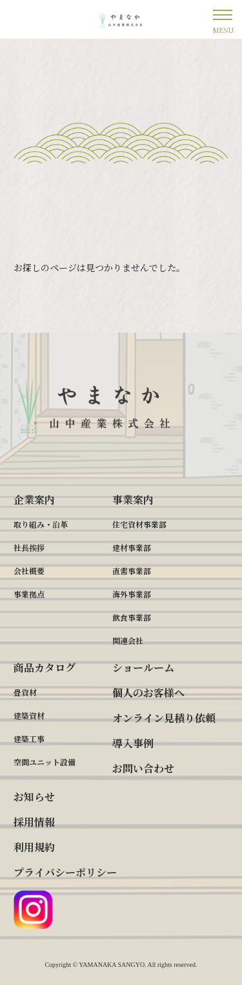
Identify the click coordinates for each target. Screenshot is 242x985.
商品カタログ (45, 667)
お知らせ (34, 796)
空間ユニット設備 (45, 761)
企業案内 (34, 499)
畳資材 (25, 692)
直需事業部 (131, 570)
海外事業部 (131, 593)
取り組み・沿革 (41, 524)
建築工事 (29, 738)
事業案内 (133, 499)
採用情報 (34, 821)
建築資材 (29, 715)
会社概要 (29, 570)
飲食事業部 (131, 617)
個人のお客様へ (148, 692)
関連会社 (127, 640)
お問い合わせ (143, 768)
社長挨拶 (29, 547)
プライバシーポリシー (65, 872)
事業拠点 (29, 593)
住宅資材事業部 (139, 524)
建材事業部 (131, 547)
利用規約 (34, 847)
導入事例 (133, 743)
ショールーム (143, 667)
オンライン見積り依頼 (164, 717)
